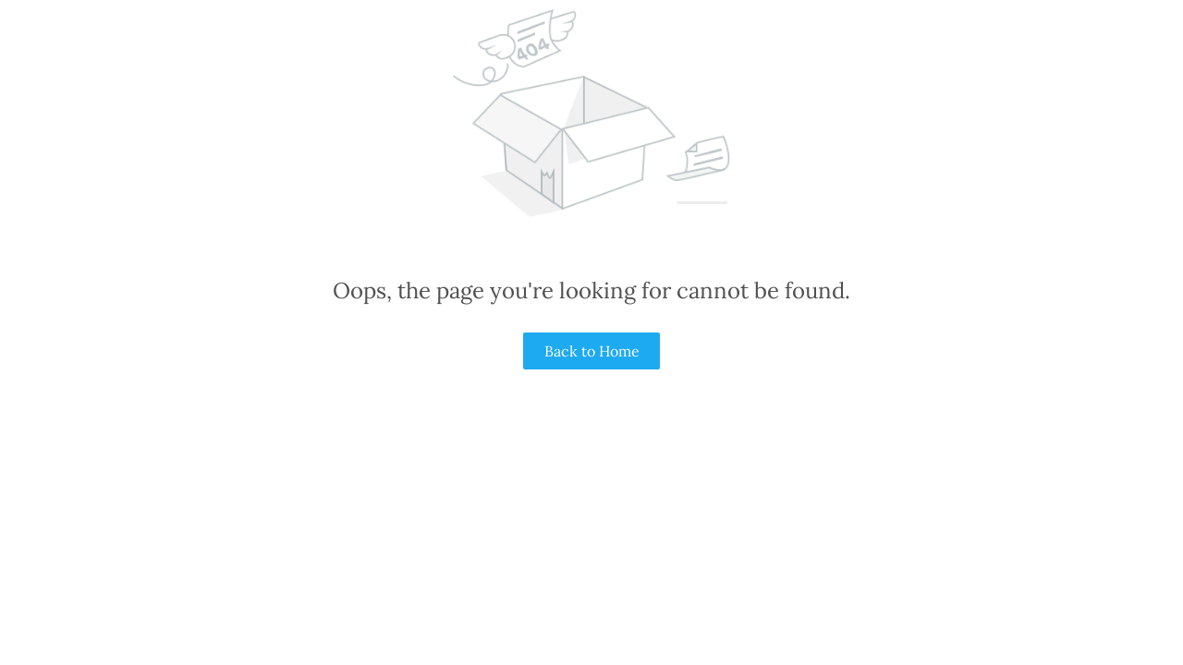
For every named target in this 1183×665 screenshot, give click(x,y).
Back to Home (592, 351)
